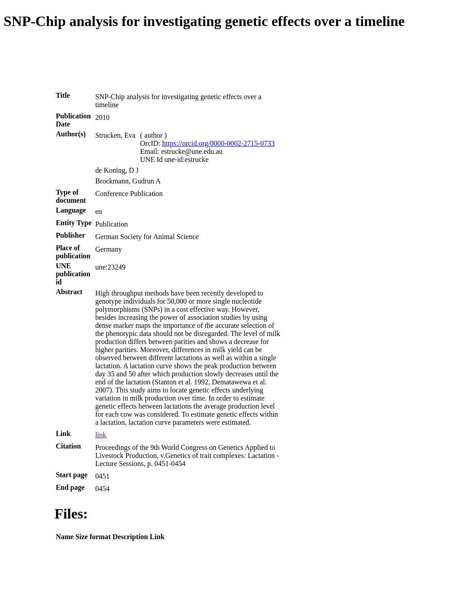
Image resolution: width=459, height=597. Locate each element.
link (100, 435)
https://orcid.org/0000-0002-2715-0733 (218, 143)
